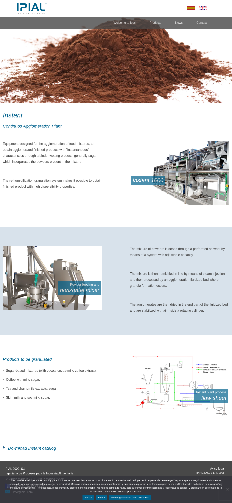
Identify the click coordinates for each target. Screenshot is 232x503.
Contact (202, 22)
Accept (88, 497)
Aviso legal (217, 468)
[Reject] (227, 489)
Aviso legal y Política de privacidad (130, 497)
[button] (137, 173)
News (179, 22)
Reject (101, 497)
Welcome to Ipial (124, 22)
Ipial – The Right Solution (31, 8)
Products (155, 22)
